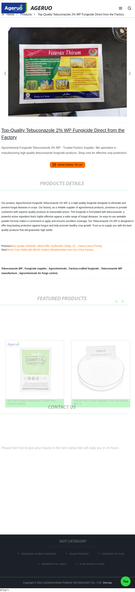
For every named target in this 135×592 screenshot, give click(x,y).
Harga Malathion (79, 553)
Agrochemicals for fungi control (38, 273)
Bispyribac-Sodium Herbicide (39, 553)
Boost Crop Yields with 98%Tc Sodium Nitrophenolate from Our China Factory (50, 249)
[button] (120, 8)
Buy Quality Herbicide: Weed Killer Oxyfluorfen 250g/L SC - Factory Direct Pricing (57, 246)
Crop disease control (92, 563)
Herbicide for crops (113, 553)
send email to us (67, 165)
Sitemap (107, 582)
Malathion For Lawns (54, 563)
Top (125, 581)
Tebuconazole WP (12, 268)
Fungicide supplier (36, 268)
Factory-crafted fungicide (84, 268)
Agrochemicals (58, 268)
